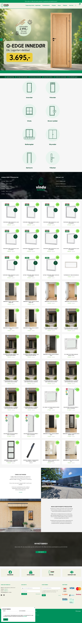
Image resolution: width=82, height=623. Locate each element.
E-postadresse (26, 611)
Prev (1, 39)
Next (80, 39)
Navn (10, 611)
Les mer (59, 595)
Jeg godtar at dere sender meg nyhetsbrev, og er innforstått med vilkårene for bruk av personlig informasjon (50, 592)
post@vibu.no (62, 183)
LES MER (20, 492)
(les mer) (25, 616)
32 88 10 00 (62, 181)
